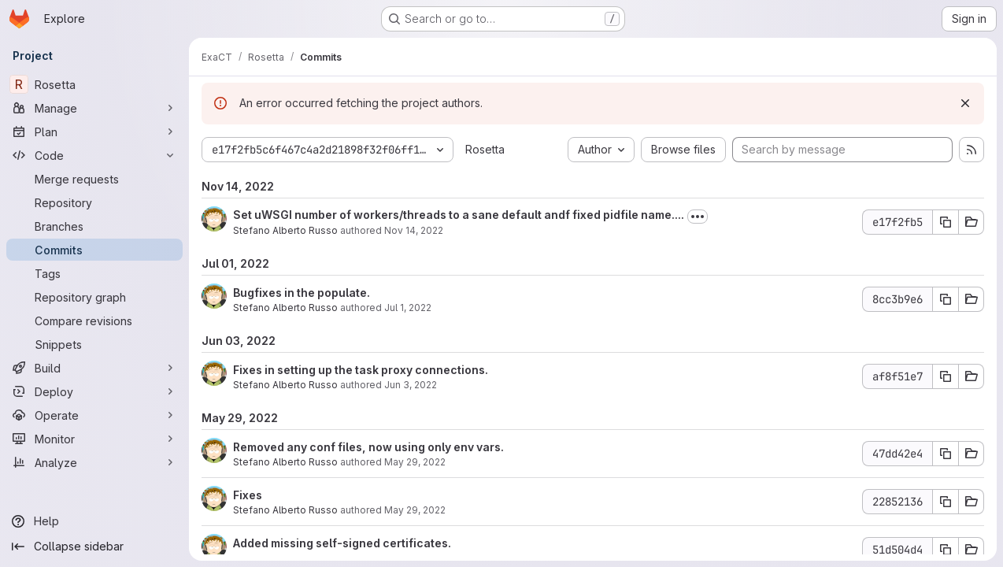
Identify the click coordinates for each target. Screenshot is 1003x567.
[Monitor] (94, 439)
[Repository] (94, 202)
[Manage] (94, 108)
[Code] (94, 155)
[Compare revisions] (94, 320)
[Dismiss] (965, 103)
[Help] (94, 521)
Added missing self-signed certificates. (342, 543)
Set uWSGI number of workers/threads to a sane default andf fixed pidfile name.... (458, 214)
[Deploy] (94, 391)
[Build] (94, 368)
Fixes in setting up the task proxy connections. (360, 369)
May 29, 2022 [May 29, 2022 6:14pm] (415, 462)
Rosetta (485, 149)
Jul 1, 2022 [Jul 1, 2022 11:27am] (407, 307)
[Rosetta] (94, 84)
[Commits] (94, 250)
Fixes (247, 495)
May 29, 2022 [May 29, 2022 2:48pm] (415, 510)
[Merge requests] (94, 179)
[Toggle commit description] (697, 216)
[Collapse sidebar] (94, 547)
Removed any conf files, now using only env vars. (368, 447)
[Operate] (94, 415)
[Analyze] (94, 462)
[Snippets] (94, 344)
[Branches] (94, 226)
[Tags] (94, 273)
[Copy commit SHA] (945, 222)
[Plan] (94, 131)
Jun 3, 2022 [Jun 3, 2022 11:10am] (410, 385)
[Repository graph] (94, 297)
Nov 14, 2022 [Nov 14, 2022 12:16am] (413, 230)
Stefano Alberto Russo (285, 230)
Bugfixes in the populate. (301, 292)
